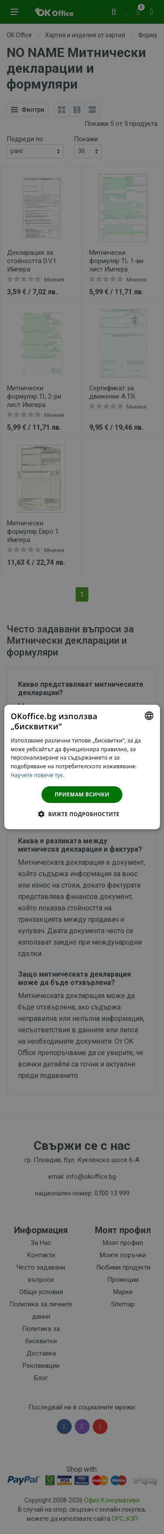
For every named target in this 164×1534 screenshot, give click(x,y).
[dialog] (82, 767)
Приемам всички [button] (82, 794)
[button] (82, 814)
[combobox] (149, 715)
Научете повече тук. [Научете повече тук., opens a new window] (37, 775)
